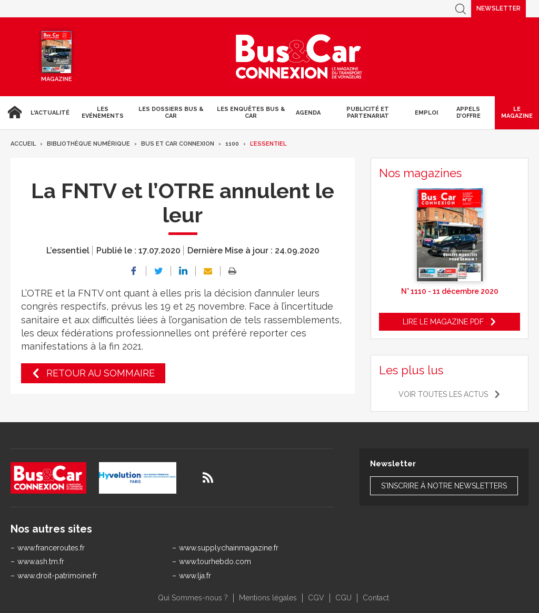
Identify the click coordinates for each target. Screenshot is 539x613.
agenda (308, 112)
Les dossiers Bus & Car (170, 112)
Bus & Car (298, 57)
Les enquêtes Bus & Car (251, 112)
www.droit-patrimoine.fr (57, 575)
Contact (376, 598)
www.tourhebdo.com (215, 561)
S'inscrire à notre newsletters (444, 486)
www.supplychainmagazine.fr (228, 548)
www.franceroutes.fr (51, 548)
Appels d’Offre (468, 112)
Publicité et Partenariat (367, 112)
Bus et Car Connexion (177, 143)
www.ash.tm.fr (40, 561)
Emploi (426, 112)
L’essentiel (268, 143)
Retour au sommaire (100, 373)
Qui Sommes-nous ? (193, 598)
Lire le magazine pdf (443, 322)
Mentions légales (268, 598)
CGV (316, 598)
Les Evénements (103, 112)
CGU (343, 598)
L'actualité (50, 112)
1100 (232, 143)
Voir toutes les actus (443, 394)
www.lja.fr (195, 575)
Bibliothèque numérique (88, 143)
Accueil (13, 112)
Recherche (460, 8)
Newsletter (498, 8)
